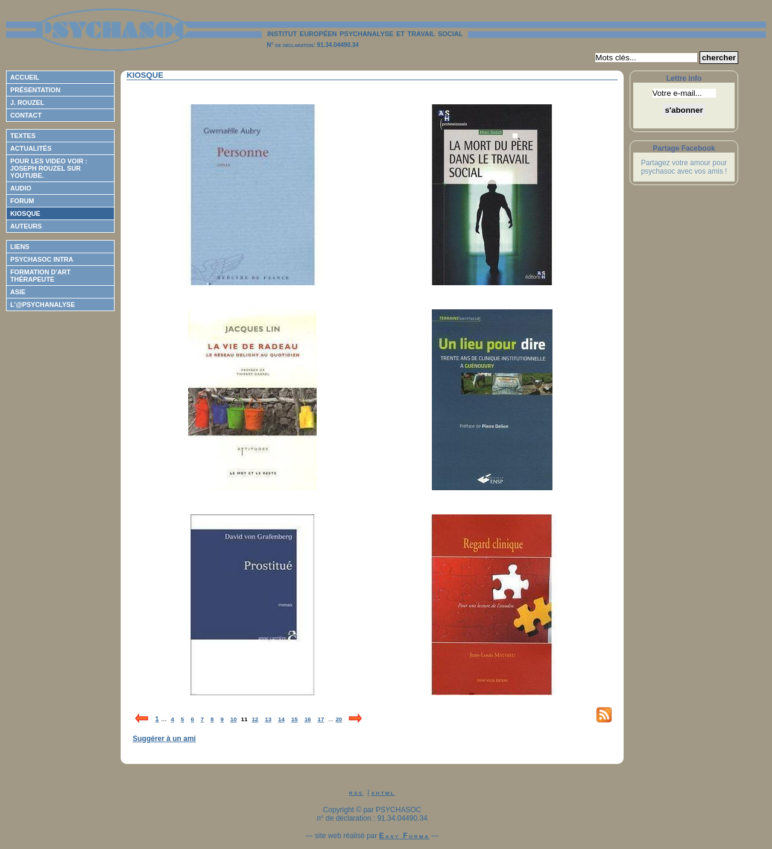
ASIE (17, 291)
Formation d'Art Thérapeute (40, 275)
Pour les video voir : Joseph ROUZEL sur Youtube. (48, 168)
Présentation (35, 89)
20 (338, 719)
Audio (20, 188)
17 (320, 719)
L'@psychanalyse (42, 304)
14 (281, 719)
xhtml (384, 792)
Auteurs (26, 226)
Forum (22, 200)
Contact (26, 115)
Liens (20, 246)
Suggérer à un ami (164, 738)
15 (294, 719)
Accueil (24, 77)
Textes (23, 135)
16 (308, 719)
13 (268, 719)
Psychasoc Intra (41, 259)
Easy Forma (404, 836)
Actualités (30, 148)
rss (356, 792)
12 (255, 719)
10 (233, 719)
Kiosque (25, 213)
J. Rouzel (27, 102)
